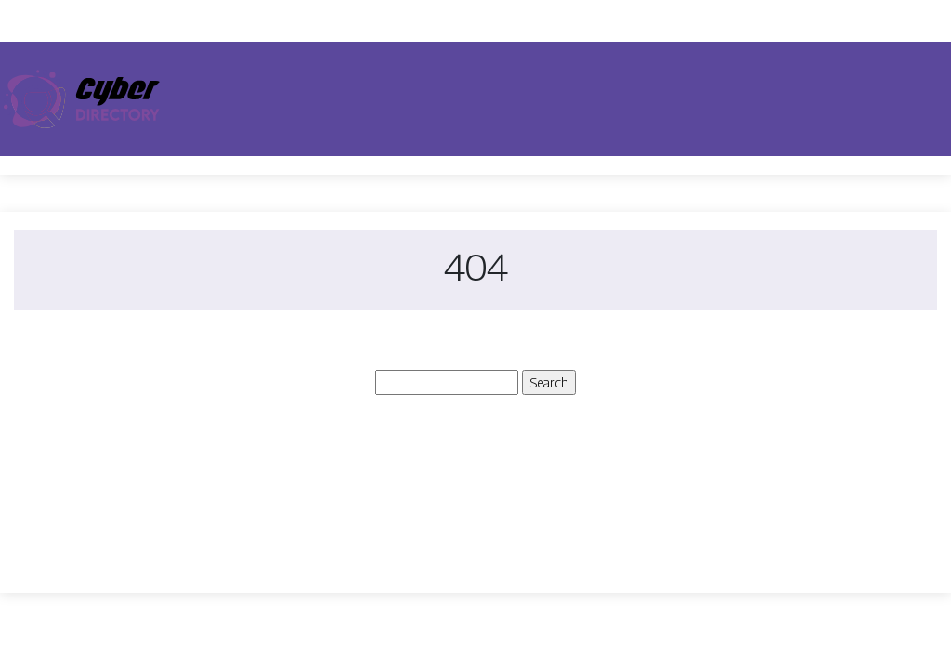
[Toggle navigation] (925, 99)
